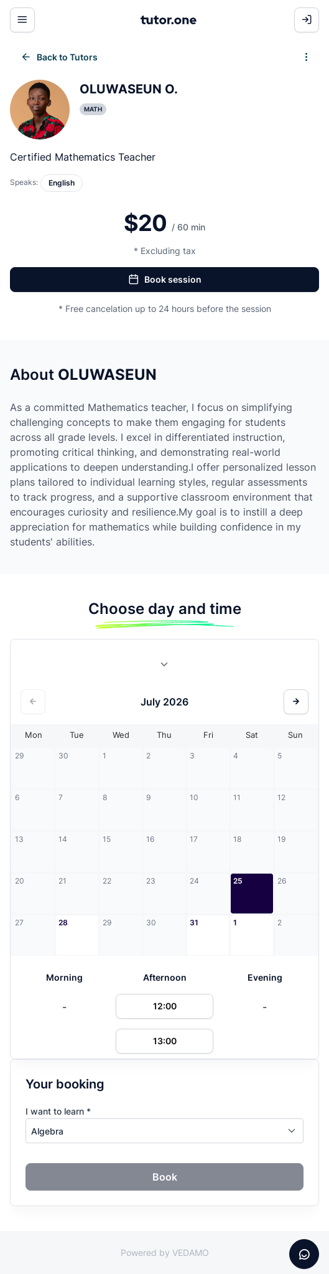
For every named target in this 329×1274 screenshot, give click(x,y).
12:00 (165, 1006)
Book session (165, 279)
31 (194, 922)
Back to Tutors (59, 57)
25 (238, 880)
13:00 (165, 1041)
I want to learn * (58, 1111)
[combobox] (165, 666)
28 (63, 922)
